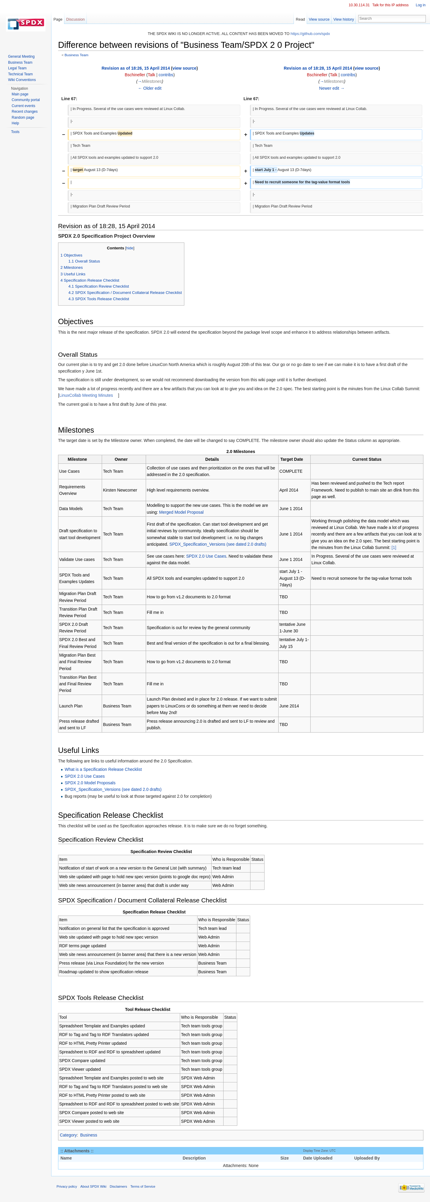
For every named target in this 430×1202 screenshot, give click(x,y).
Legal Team (17, 68)
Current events (23, 106)
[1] (398, 547)
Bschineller (136, 75)
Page (59, 19)
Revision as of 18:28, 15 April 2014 (318, 68)
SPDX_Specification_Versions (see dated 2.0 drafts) (219, 544)
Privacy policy (69, 1188)
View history (343, 19)
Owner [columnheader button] (123, 459)
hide (132, 248)
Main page (20, 94)
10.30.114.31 (358, 5)
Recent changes (25, 111)
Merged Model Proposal (183, 512)
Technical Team (20, 74)
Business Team (78, 55)
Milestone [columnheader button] (79, 459)
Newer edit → (332, 88)
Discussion (77, 19)
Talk (153, 75)
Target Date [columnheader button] (292, 459)
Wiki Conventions (22, 80)
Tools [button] (15, 132)
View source (318, 19)
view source (186, 68)
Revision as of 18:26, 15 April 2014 (137, 68)
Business (90, 1135)
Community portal (26, 100)
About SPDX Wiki (96, 1188)
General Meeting (21, 56)
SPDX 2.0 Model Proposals (92, 783)
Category (70, 1135)
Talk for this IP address (390, 5)
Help (15, 123)
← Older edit (151, 88)
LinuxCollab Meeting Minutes (88, 395)
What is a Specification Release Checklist (105, 769)
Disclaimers (120, 1188)
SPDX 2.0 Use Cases (208, 556)
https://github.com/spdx (311, 34)
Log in (420, 5)
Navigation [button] (19, 88)
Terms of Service (145, 1188)
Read (299, 19)
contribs (167, 75)
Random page (23, 117)
